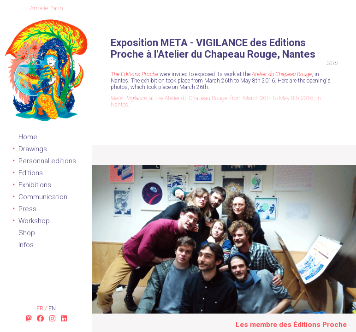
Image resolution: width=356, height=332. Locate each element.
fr (40, 308)
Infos (26, 245)
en (52, 308)
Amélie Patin (46, 8)
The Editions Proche (134, 74)
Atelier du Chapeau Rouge (282, 74)
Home (27, 137)
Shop (26, 233)
